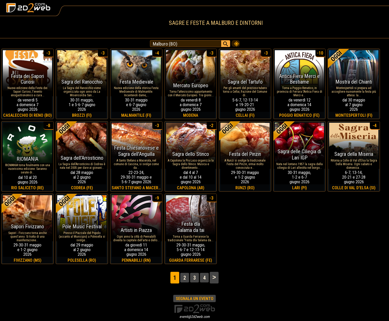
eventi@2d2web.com (194, 317)
